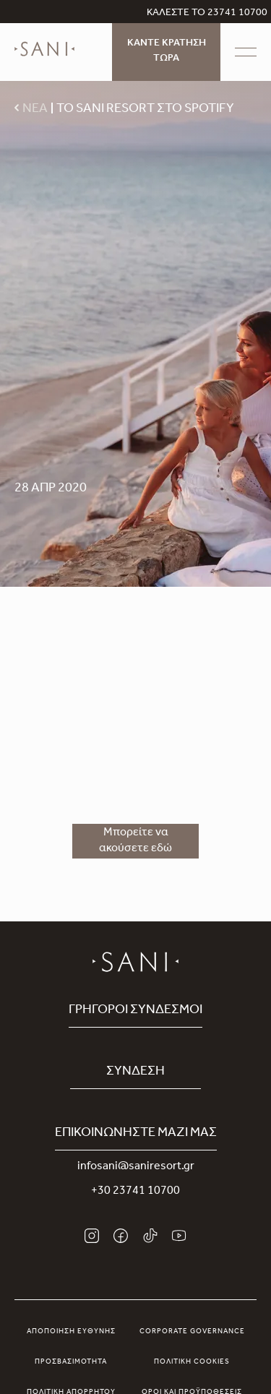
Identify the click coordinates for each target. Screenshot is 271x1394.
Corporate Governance (192, 1331)
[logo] (44, 59)
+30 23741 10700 (135, 1191)
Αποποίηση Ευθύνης (71, 1331)
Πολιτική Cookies (192, 1362)
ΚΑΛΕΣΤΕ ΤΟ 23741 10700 (207, 14)
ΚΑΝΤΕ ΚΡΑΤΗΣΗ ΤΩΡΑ (166, 51)
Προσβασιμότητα (71, 1362)
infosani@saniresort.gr (135, 1167)
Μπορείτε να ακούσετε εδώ (135, 841)
